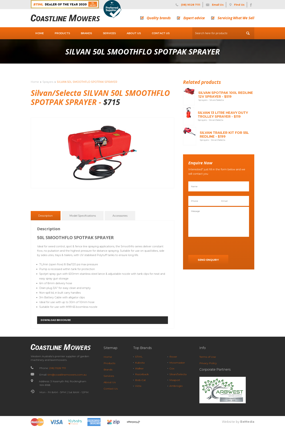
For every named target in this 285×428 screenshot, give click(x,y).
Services (109, 33)
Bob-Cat (140, 380)
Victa (138, 386)
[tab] (45, 215)
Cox (171, 368)
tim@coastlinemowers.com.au (67, 374)
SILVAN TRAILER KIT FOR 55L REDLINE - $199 (224, 135)
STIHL (139, 356)
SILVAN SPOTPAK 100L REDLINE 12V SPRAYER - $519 (225, 95)
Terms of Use (207, 356)
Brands (86, 33)
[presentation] (216, 246)
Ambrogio (176, 386)
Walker (139, 368)
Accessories (120, 215)
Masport (174, 380)
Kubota (139, 362)
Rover (173, 356)
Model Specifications (82, 215)
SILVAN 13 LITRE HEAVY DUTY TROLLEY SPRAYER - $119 (223, 115)
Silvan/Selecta (177, 374)
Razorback (142, 374)
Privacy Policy (208, 363)
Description (45, 215)
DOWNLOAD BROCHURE (56, 320)
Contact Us (161, 33)
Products (62, 33)
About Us (134, 33)
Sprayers (48, 82)
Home (39, 33)
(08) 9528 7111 (57, 368)
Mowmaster (177, 362)
